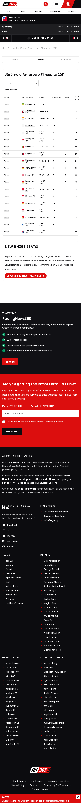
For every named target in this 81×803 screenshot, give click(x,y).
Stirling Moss (50, 718)
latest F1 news (19, 462)
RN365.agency (51, 520)
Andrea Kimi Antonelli (54, 586)
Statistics (66, 59)
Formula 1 (12, 48)
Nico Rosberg (50, 663)
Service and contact (54, 516)
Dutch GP (10, 710)
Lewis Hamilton (51, 578)
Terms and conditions (58, 781)
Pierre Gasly (50, 620)
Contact (34, 785)
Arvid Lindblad (51, 616)
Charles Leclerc (48, 482)
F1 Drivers (72, 11)
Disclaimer (36, 781)
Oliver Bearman (52, 641)
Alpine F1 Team (13, 578)
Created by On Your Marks (57, 785)
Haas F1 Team (13, 590)
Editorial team (19, 781)
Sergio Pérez (50, 603)
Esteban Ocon (51, 607)
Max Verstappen (23, 479)
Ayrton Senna (51, 680)
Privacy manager (40, 789)
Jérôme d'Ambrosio (29, 48)
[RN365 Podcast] (45, 4)
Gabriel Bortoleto (52, 650)
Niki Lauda (49, 710)
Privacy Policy (17, 785)
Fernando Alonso (46, 479)
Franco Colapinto (52, 645)
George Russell (26, 482)
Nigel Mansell (50, 714)
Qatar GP (10, 740)
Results (40, 59)
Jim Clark (48, 706)
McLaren (10, 565)
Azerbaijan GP (13, 723)
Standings (55, 11)
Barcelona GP (12, 689)
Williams (10, 599)
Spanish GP (11, 718)
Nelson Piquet (51, 735)
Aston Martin (12, 586)
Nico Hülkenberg (52, 628)
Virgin (6, 104)
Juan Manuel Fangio (54, 723)
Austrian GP (11, 693)
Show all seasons (11, 89)
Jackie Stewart (51, 693)
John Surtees (50, 744)
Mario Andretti (51, 748)
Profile (15, 59)
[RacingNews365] (40, 770)
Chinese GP (11, 667)
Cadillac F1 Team (14, 603)
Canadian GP (12, 680)
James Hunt (50, 689)
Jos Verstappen (52, 701)
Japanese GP (12, 672)
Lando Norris (9, 482)
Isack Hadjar (50, 590)
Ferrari (9, 569)
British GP (10, 697)
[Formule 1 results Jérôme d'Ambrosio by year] (22, 83)
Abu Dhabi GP (12, 744)
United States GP (14, 731)
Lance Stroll (49, 624)
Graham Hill (49, 731)
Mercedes (11, 573)
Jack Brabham (51, 740)
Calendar (38, 11)
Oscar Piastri (50, 595)
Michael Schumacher (55, 672)
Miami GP (10, 676)
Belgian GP (11, 701)
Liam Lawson (50, 637)
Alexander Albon (52, 633)
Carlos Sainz (50, 599)
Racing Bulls (11, 595)
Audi (8, 582)
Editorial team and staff (56, 512)
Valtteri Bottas (51, 611)
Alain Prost (49, 667)
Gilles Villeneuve (52, 684)
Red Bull (9, 561)
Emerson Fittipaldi (53, 727)
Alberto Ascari (51, 676)
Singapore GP (12, 727)
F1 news (22, 11)
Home (7, 11)
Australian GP (12, 663)
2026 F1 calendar (27, 488)
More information (40, 38)
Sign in (10, 361)
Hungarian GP (12, 706)
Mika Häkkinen (51, 697)
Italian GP (10, 714)
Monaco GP (11, 684)
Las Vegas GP (12, 735)
